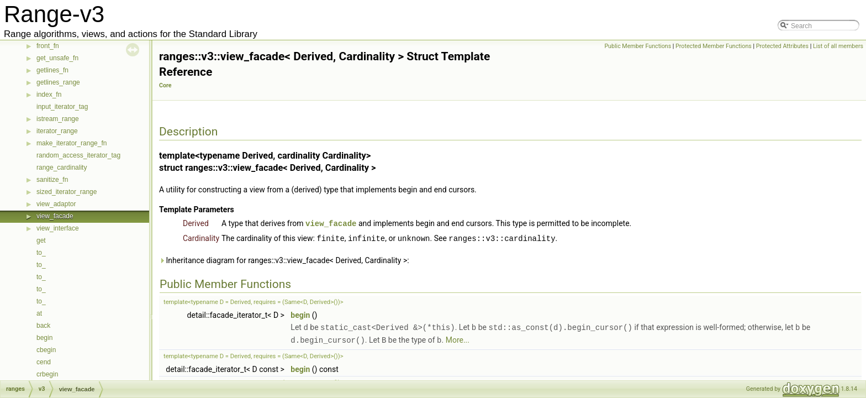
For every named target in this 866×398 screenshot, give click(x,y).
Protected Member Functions (713, 46)
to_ (41, 252)
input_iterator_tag (62, 107)
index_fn (48, 94)
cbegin (46, 350)
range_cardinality (61, 167)
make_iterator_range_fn (71, 143)
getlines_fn (52, 70)
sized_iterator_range (66, 192)
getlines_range (58, 82)
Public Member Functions (637, 46)
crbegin (47, 374)
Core (165, 85)
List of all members (838, 46)
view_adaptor (56, 204)
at (39, 313)
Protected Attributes (782, 46)
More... (457, 338)
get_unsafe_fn (57, 58)
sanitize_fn (52, 180)
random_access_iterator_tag (78, 155)
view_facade (54, 216)
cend (43, 362)
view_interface (57, 228)
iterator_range (57, 131)
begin (44, 338)
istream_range (57, 119)
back (43, 325)
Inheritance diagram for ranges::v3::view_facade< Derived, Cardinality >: (284, 259)
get (41, 240)
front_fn (47, 46)
